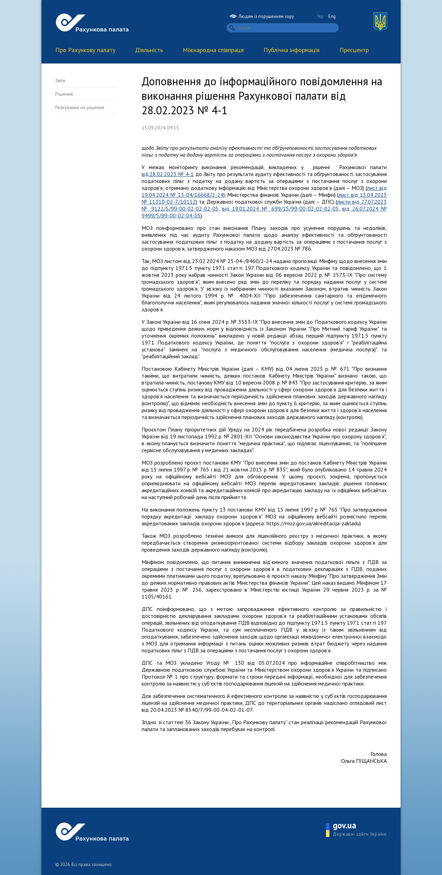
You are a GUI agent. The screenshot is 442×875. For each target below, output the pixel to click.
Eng (332, 16)
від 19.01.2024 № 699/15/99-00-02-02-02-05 (280, 208)
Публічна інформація (291, 50)
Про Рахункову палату (85, 50)
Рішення (64, 94)
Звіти (60, 80)
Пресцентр (354, 50)
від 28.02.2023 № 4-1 (168, 174)
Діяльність (149, 50)
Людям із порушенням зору (262, 16)
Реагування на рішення (79, 107)
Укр (320, 16)
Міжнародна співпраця (213, 50)
